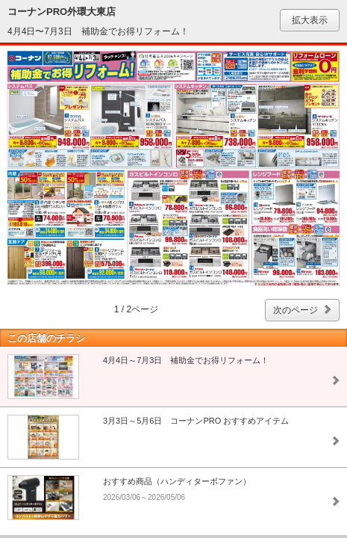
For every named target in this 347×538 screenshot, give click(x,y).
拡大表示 (310, 20)
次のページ (295, 310)
